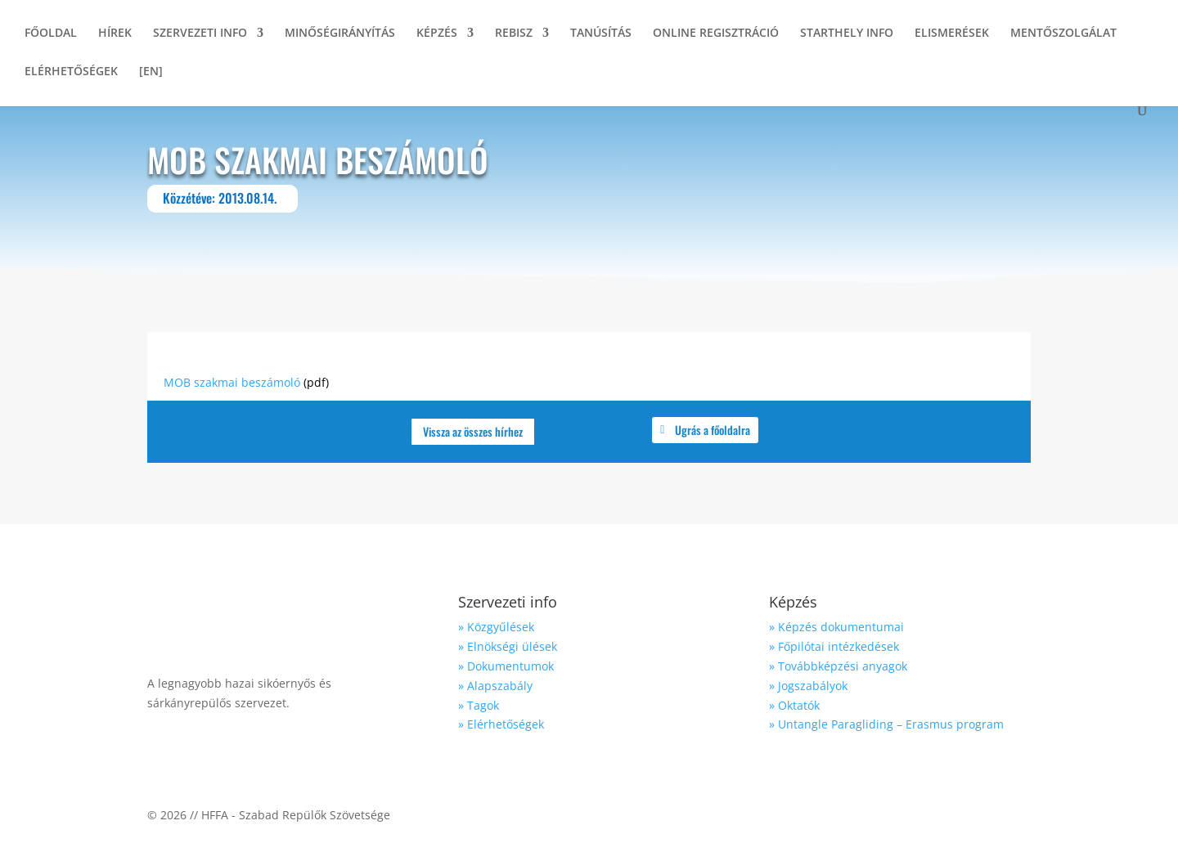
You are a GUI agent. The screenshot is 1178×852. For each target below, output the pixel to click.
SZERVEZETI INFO (200, 33)
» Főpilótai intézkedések (834, 646)
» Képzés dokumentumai (836, 627)
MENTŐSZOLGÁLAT (1063, 33)
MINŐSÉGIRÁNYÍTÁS (340, 33)
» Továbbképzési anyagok (838, 666)
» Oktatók (794, 705)
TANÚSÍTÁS (601, 33)
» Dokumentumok (506, 666)
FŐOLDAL (51, 33)
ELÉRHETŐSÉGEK (71, 71)
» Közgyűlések (496, 627)
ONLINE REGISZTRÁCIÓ (716, 33)
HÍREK (115, 33)
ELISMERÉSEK (952, 33)
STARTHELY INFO (846, 33)
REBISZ (514, 33)
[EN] (151, 71)
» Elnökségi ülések (507, 646)
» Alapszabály (495, 685)
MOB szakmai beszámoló (232, 382)
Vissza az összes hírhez (473, 431)
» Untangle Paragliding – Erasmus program (886, 724)
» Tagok (478, 705)
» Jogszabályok (808, 685)
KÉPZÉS (436, 33)
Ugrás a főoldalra (712, 429)
